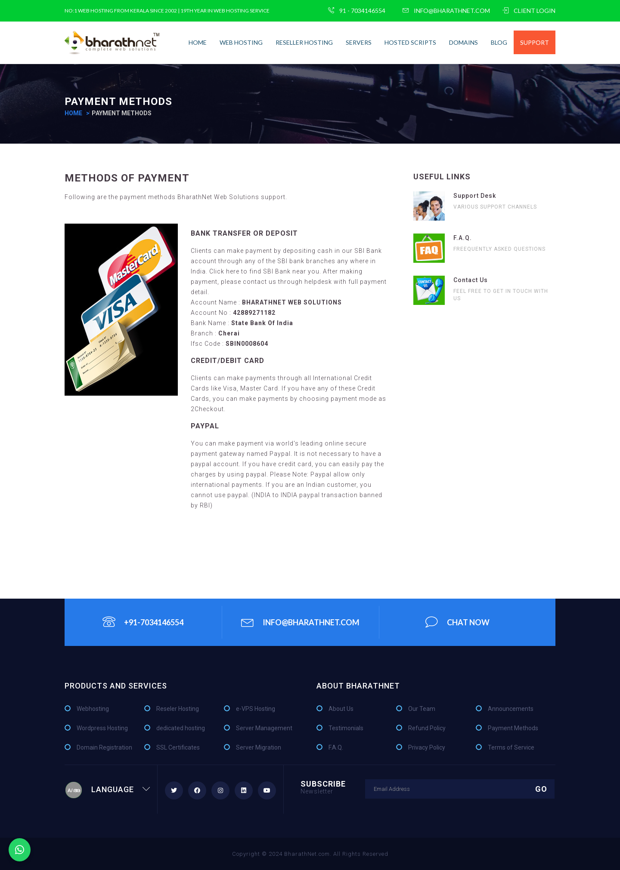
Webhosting (93, 708)
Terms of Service (511, 747)
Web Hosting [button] (241, 42)
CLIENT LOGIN (528, 10)
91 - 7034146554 (356, 10)
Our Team (421, 708)
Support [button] (534, 42)
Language (108, 789)
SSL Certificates (178, 747)
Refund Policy (427, 728)
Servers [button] (359, 42)
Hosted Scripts (410, 42)
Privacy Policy (426, 747)
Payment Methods (513, 728)
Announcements (510, 708)
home (198, 42)
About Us (341, 708)
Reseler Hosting (177, 708)
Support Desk (474, 195)
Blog (499, 42)
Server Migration (258, 747)
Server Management (264, 728)
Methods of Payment (127, 178)
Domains (463, 42)
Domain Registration (104, 747)
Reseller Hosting (304, 42)
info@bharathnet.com (446, 10)
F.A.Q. (462, 237)
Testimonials (346, 728)
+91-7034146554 (142, 622)
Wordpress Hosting (102, 728)
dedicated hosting (180, 728)
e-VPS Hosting (255, 708)
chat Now (457, 622)
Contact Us (470, 280)
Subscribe (323, 786)
